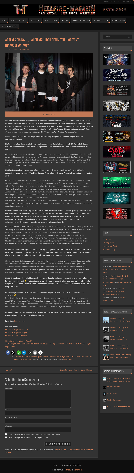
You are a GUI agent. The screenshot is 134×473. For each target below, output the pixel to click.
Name (7, 409)
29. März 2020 (12, 49)
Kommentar (10, 388)
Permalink (67, 359)
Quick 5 (77, 357)
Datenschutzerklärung (123, 2)
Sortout (8, 370)
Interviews (24, 49)
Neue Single (61, 357)
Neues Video (70, 357)
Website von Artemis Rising (16, 335)
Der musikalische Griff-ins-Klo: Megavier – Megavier (113, 291)
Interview (46, 357)
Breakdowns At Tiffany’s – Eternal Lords (76, 370)
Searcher (24, 359)
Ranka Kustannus (114, 400)
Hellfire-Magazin (36, 357)
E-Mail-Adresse (11, 417)
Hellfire (27, 357)
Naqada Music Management (118, 407)
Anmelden (107, 239)
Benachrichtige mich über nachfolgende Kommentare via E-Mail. (34, 434)
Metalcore (53, 357)
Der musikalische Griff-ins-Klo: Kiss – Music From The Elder (117, 270)
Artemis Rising (19, 357)
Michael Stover (109, 282)
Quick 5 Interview (86, 357)
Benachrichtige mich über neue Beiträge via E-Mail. (29, 437)
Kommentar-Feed (110, 246)
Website (8, 426)
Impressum (107, 2)
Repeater (17, 359)
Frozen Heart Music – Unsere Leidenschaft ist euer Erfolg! (118, 379)
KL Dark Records (113, 386)
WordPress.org (109, 249)
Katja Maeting (20, 321)
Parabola (68, 470)
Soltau (30, 359)
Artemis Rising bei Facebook (16, 329)
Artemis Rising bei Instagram (17, 332)
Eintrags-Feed (108, 242)
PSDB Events (112, 393)
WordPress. (78, 470)
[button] (8, 352)
